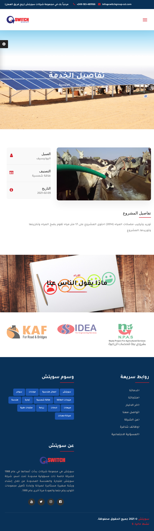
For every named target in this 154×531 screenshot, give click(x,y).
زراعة (41, 408)
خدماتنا (134, 390)
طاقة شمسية (43, 400)
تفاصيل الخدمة (85, 85)
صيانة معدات (64, 416)
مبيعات (67, 408)
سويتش (67, 392)
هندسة (14, 400)
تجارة (27, 400)
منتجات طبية (26, 408)
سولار (19, 392)
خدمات (54, 408)
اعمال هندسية (49, 392)
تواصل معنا (131, 412)
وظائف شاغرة (129, 427)
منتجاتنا (133, 397)
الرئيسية (64, 85)
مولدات (32, 392)
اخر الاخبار (132, 405)
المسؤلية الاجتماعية (125, 434)
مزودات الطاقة (64, 400)
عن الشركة (131, 419)
